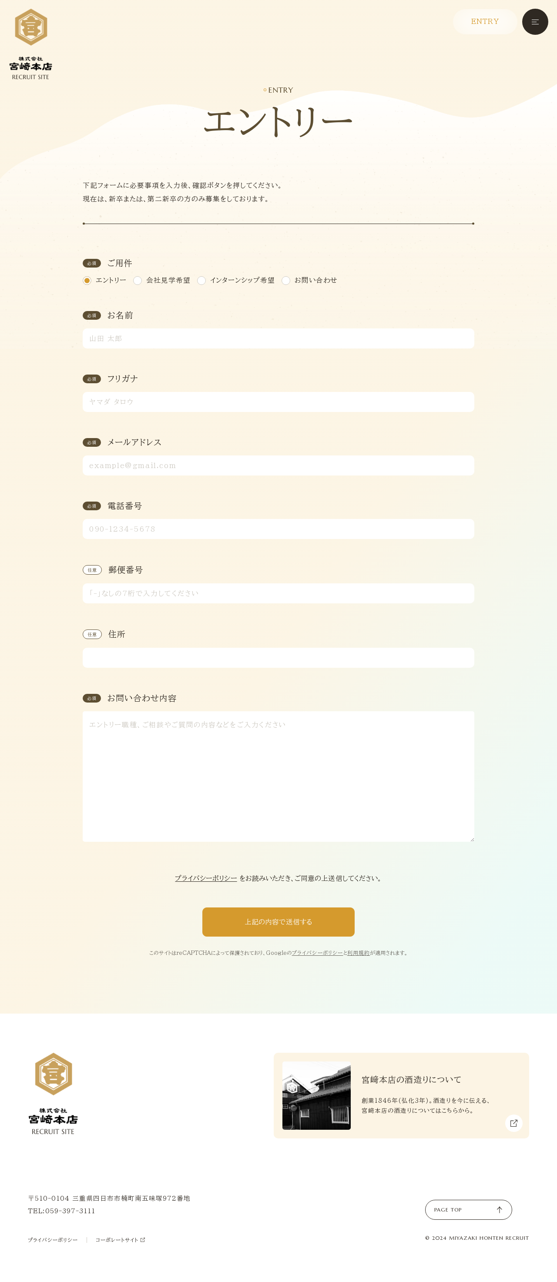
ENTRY (485, 21)
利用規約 (358, 952)
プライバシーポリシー (206, 878)
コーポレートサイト (120, 1240)
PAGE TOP (468, 1209)
